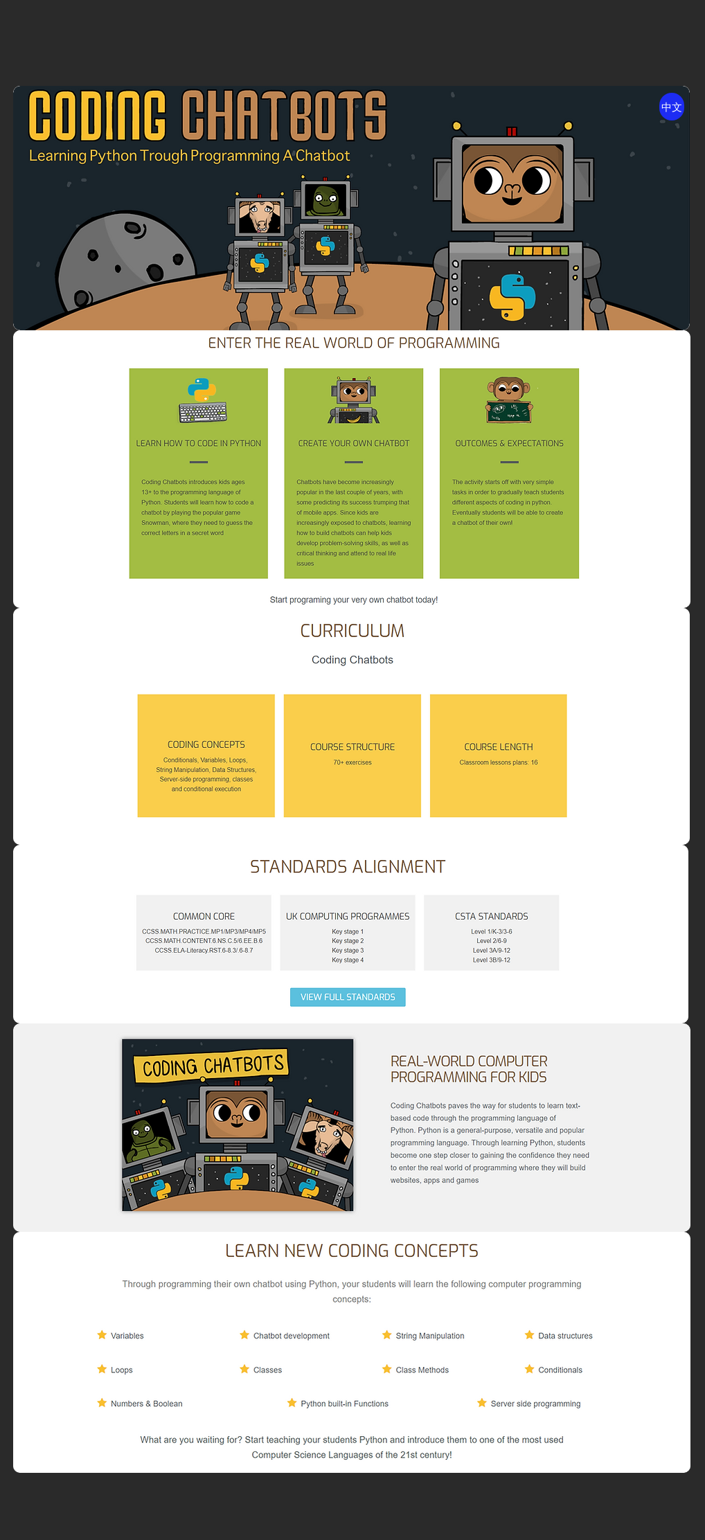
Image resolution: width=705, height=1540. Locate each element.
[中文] (671, 106)
